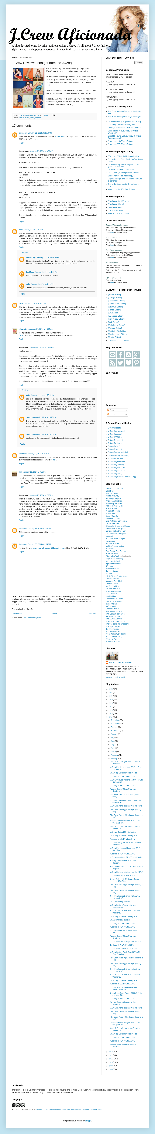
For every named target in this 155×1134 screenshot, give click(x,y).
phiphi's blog (111, 596)
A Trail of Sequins (113, 511)
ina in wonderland (113, 561)
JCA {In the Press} (115, 210)
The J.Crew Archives (114, 619)
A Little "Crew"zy (112, 496)
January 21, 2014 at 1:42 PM (42, 284)
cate (21, 230)
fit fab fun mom (112, 554)
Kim (21, 472)
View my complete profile (116, 677)
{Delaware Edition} (115, 307)
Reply (21, 143)
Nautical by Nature (113, 589)
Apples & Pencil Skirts (114, 506)
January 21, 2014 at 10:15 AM (42, 395)
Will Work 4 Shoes (113, 641)
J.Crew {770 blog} (115, 437)
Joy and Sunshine (113, 571)
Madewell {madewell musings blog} (122, 477)
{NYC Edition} (113, 322)
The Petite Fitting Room (115, 621)
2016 (111, 710)
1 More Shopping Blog (115, 488)
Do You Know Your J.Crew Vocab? (121, 170)
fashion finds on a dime (115, 546)
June (113, 741)
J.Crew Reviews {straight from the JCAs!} (124, 122)
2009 (111, 1066)
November (115, 724)
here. (21, 335)
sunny (28, 417)
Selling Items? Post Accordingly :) (121, 176)
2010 (111, 1062)
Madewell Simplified (114, 581)
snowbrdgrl (31, 257)
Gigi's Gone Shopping (114, 559)
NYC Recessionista (113, 591)
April (113, 748)
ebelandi (109, 536)
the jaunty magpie (113, 616)
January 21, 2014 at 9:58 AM (48, 257)
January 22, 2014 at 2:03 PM (39, 529)
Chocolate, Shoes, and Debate (118, 526)
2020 (111, 696)
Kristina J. (110, 574)
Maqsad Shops (112, 584)
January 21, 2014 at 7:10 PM (41, 495)
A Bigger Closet (112, 493)
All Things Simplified (114, 498)
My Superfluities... (113, 586)
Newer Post (17, 613)
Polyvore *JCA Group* (114, 599)
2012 (111, 1055)
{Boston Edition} (114, 295)
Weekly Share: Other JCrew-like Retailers (124, 128)
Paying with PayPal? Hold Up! (122, 945)
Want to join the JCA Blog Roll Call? (122, 189)
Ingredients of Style (113, 564)
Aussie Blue (110, 513)
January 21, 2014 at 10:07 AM (41, 329)
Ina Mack (30, 272)
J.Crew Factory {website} (118, 452)
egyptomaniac (111, 541)
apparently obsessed (114, 503)
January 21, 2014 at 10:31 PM (44, 434)
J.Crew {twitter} (114, 446)
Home (54, 613)
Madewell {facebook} (116, 467)
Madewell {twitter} (115, 474)
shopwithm (23, 329)
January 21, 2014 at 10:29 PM (44, 417)
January (114, 758)
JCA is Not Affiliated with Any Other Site (123, 156)
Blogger (88, 1121)
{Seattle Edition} (114, 337)
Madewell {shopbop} (116, 464)
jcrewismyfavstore (113, 569)
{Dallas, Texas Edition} (117, 304)
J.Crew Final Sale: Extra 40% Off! (123, 949)
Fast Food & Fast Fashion (116, 551)
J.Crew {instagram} (115, 440)
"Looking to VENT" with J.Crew (120, 144)
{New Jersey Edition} (116, 319)
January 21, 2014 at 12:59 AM (40, 133)
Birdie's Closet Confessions (117, 521)
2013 (111, 1052)
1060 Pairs (110, 491)
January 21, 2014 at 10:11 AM (42, 347)
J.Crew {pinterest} (115, 443)
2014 (111, 717)
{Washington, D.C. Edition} (118, 340)
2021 (111, 693)
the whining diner (112, 629)
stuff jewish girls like (114, 611)
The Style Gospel (113, 626)
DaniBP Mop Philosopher (116, 533)
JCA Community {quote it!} (120, 902)
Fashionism (110, 549)
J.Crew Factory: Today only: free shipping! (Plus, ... (123, 906)
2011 (111, 1059)
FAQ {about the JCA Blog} (118, 201)
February (114, 755)
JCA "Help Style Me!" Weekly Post (121, 125)
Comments (112, 415)
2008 (111, 1069)
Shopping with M (112, 609)
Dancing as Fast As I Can (116, 531)
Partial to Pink (111, 594)
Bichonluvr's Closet (113, 518)
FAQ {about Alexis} (115, 207)
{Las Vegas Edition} (116, 316)
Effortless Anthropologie (115, 539)
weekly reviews (35, 118)
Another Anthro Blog (114, 501)
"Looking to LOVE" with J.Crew (120, 141)
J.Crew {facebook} (115, 434)
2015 (111, 714)
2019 (111, 699)
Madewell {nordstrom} (116, 461)
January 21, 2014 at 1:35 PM (46, 272)
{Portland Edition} (115, 328)
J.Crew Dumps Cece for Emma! (122, 875)
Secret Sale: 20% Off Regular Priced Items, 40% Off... (124, 880)
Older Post (92, 613)
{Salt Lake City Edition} (117, 331)
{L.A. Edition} (113, 313)
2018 (111, 703)
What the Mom (111, 639)
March (113, 751)
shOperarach (111, 606)
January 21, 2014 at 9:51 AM (35, 303)
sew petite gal (111, 604)
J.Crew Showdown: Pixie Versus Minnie (126, 857)
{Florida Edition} (114, 310)
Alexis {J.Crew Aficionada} (120, 662)
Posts (110, 410)
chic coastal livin (112, 523)
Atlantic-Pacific (112, 508)
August (114, 734)
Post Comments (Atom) (32, 618)
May (113, 745)
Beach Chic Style (112, 516)
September (115, 731)
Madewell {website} (115, 458)
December (115, 720)
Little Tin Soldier (112, 579)
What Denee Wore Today (116, 634)
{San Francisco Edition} (117, 334)
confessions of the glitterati (116, 529)
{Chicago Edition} (115, 298)
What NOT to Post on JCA (118, 213)
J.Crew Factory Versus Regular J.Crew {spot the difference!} (123, 165)
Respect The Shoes (113, 601)
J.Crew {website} (114, 428)
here (54, 460)
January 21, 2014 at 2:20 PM (39, 454)
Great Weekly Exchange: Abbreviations (123, 173)
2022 (111, 689)
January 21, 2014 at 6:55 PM (34, 472)
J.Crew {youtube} (115, 449)
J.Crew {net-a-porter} (116, 431)
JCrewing (109, 566)
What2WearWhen (113, 631)
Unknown (23, 133)
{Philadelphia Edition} (116, 325)
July (112, 738)
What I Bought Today (114, 636)
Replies (25, 252)
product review (24, 118)
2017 (111, 707)
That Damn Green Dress (115, 614)
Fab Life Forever (112, 543)
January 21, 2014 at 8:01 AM (41, 151)
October (114, 727)
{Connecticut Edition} (116, 301)
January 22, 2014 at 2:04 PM (39, 544)
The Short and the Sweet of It (117, 624)
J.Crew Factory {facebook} (118, 455)
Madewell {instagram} (116, 471)
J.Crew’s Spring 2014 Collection (123, 832)
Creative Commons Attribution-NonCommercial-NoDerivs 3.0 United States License (68, 1109)
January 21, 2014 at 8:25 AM (35, 230)
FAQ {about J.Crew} (116, 204)
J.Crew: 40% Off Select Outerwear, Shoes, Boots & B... (124, 988)
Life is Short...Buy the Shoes (117, 576)
